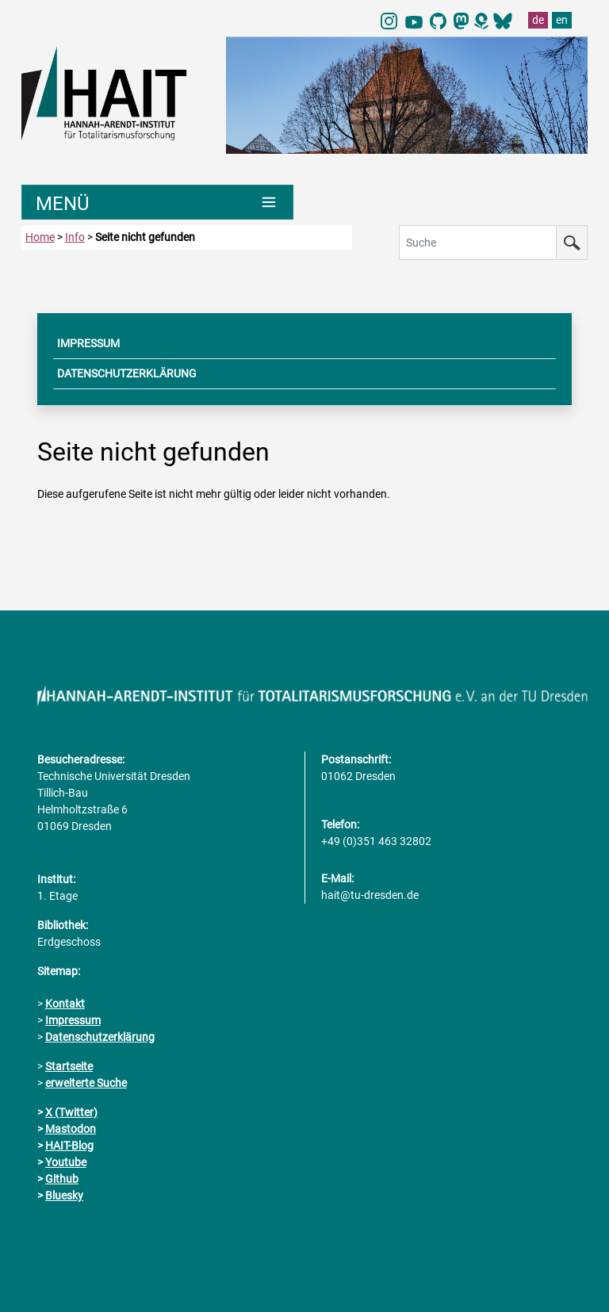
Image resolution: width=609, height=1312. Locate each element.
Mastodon (70, 1129)
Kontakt (65, 1003)
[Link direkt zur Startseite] (115, 92)
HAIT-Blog (69, 1145)
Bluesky (64, 1195)
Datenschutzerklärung (100, 1037)
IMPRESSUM (88, 343)
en (562, 19)
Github (62, 1178)
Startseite (69, 1066)
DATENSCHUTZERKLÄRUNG (127, 373)
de (538, 19)
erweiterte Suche (86, 1083)
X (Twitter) (71, 1112)
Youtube (65, 1162)
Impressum (73, 1020)
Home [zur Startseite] (40, 237)
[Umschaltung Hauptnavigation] (157, 202)
